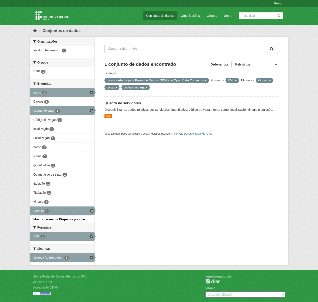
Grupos (212, 15)
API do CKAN (42, 282)
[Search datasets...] (185, 49)
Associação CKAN (45, 287)
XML (108, 116)
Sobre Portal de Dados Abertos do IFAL (60, 276)
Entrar (278, 3)
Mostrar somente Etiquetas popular (59, 219)
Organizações (190, 15)
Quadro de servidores (122, 103)
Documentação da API (197, 133)
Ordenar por (220, 64)
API (175, 133)
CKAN (212, 281)
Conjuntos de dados (160, 15)
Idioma (210, 288)
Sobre (228, 15)
